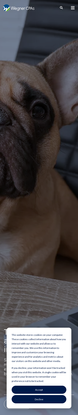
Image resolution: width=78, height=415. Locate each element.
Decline (39, 399)
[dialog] (39, 368)
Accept (39, 389)
